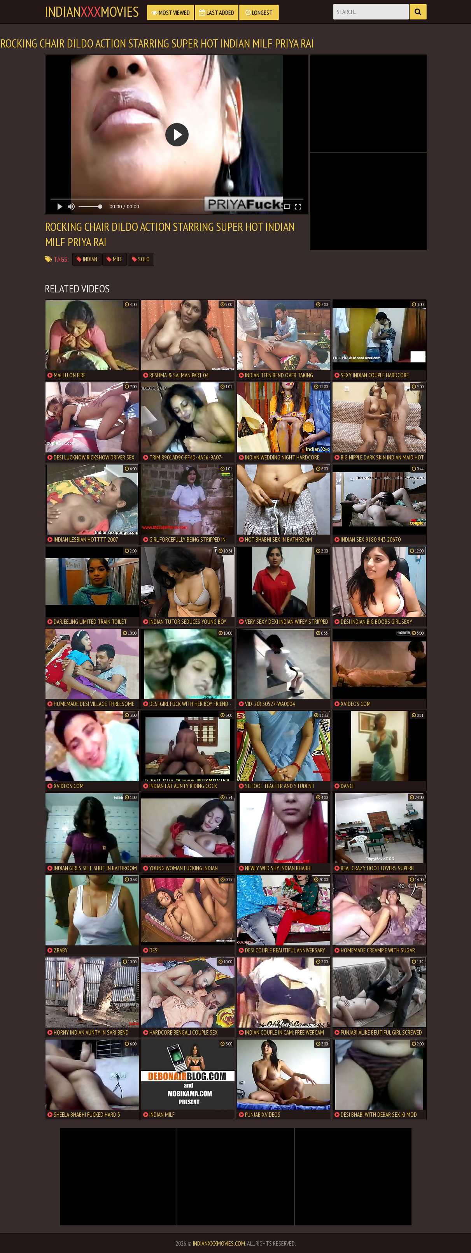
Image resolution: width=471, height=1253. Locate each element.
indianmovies (92, 11)
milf (115, 259)
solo (141, 259)
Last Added (216, 12)
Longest (259, 12)
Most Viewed (170, 12)
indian (87, 259)
